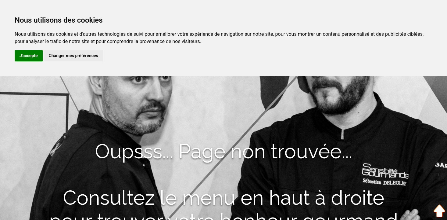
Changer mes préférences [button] (73, 55)
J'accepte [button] (29, 55)
